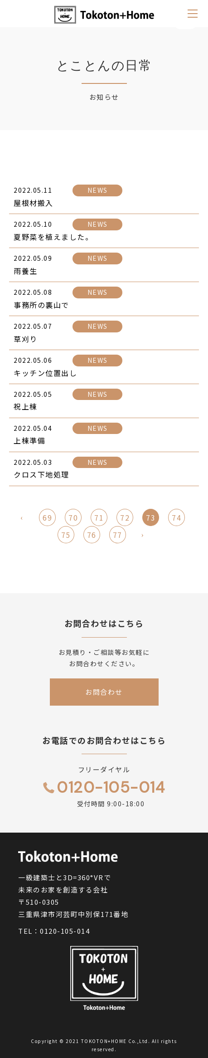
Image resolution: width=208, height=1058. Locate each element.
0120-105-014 (65, 931)
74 (176, 518)
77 (117, 535)
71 (99, 518)
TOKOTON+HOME (104, 1041)
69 (47, 518)
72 (125, 518)
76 (92, 535)
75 (66, 535)
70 (73, 518)
